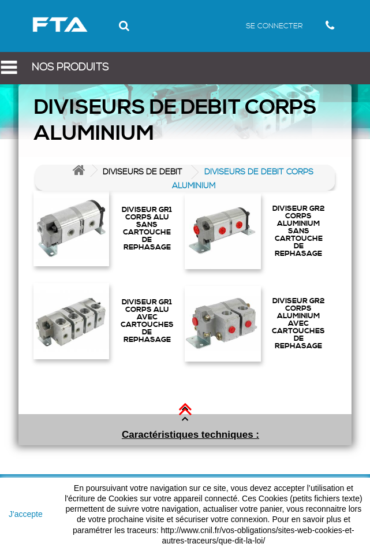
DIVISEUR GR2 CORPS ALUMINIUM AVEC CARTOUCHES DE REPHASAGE (298, 323)
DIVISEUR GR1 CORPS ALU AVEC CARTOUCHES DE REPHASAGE (147, 320)
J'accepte (26, 514)
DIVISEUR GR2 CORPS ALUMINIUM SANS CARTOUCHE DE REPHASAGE (298, 231)
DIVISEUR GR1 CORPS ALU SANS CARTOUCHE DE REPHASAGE (147, 228)
